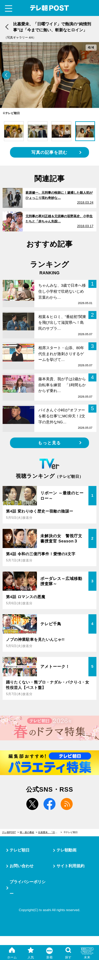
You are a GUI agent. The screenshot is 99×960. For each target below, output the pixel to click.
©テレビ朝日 (71, 832)
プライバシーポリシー (28, 888)
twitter (32, 804)
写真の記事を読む (49, 152)
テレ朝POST (49, 8)
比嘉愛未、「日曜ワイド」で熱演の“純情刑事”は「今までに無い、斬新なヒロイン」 (50, 832)
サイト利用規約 (70, 866)
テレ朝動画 (66, 850)
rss (67, 804)
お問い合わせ (22, 866)
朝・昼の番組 (27, 832)
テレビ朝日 (20, 850)
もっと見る (49, 442)
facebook (49, 804)
